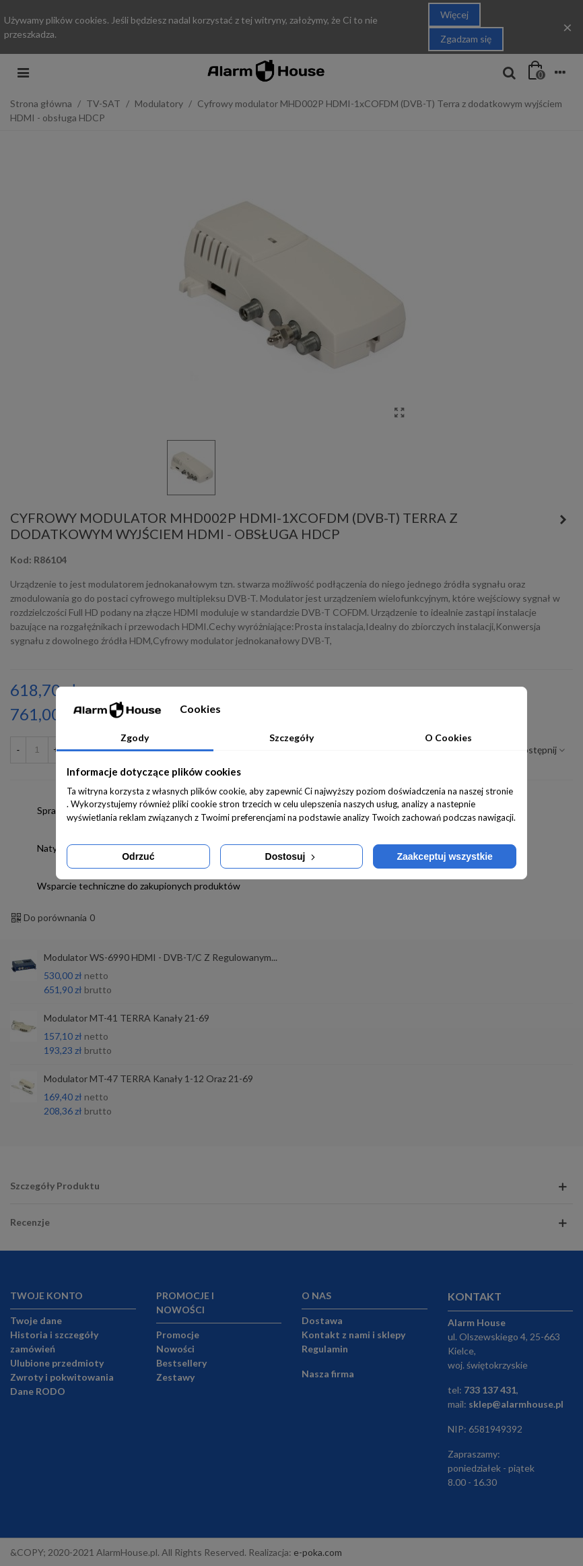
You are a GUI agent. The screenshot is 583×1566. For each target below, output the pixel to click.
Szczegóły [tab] (291, 737)
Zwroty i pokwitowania (62, 1377)
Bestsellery (181, 1363)
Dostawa (322, 1320)
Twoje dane (36, 1320)
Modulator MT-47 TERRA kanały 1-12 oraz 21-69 (148, 1078)
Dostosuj (291, 856)
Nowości (175, 1348)
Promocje (177, 1334)
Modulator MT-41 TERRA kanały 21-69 (126, 1018)
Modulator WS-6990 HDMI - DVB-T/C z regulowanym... (160, 957)
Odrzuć (138, 856)
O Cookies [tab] (448, 737)
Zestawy (175, 1377)
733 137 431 (490, 1390)
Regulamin (325, 1348)
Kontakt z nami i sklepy (353, 1334)
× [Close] (567, 26)
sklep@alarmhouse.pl (516, 1404)
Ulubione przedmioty (57, 1363)
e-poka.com (318, 1552)
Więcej (454, 14)
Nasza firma (328, 1373)
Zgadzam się (465, 38)
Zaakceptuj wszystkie (444, 856)
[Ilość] (37, 750)
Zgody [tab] (135, 737)
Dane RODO (37, 1391)
